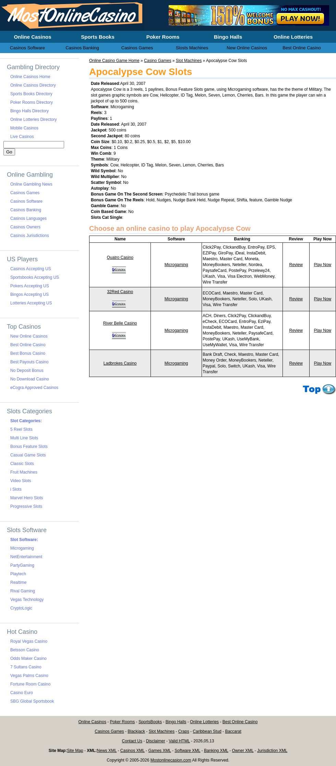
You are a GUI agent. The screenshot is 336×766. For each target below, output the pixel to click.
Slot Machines (189, 60)
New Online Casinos (29, 336)
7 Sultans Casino (25, 667)
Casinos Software (26, 201)
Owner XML (243, 750)
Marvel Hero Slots (26, 497)
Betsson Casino (24, 650)
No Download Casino (29, 379)
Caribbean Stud (207, 731)
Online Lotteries (204, 721)
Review (296, 264)
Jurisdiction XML (272, 750)
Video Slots (20, 480)
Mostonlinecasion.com (171, 760)
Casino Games (157, 60)
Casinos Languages (28, 218)
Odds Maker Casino (28, 658)
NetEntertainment (26, 556)
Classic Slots (22, 463)
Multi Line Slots (24, 438)
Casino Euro (21, 692)
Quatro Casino (120, 257)
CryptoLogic (21, 608)
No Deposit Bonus (27, 370)
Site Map (75, 750)
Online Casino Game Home (114, 60)
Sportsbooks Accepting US (34, 277)
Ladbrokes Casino (120, 363)
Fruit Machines (23, 472)
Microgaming (176, 264)
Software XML (187, 750)
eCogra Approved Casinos (34, 387)
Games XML (159, 750)
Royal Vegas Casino (28, 641)
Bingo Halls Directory (29, 111)
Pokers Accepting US (29, 286)
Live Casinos (22, 136)
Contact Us (132, 741)
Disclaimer (155, 741)
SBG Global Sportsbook (32, 701)
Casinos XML (132, 750)
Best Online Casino (28, 344)
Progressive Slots (26, 506)
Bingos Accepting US (29, 294)
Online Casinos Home (30, 76)
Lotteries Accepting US (31, 303)
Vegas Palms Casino (29, 675)
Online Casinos (92, 721)
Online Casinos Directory (33, 85)
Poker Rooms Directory (31, 102)
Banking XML (216, 750)
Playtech (18, 574)
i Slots (16, 489)
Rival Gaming (22, 591)
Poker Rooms (122, 721)
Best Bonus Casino (27, 353)
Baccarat (233, 731)
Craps (183, 731)
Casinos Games (24, 192)
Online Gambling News (31, 184)
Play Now (323, 264)
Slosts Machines (192, 47)
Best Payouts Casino (29, 362)
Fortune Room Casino (30, 684)
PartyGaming (22, 565)
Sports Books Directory (31, 93)
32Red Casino (120, 291)
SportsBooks (150, 721)
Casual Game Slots (28, 455)
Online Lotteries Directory (33, 119)
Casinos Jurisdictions (29, 235)
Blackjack (136, 731)
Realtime (18, 582)
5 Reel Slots (21, 429)
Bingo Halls (176, 721)
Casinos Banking (25, 210)
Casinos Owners (25, 227)
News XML (107, 750)
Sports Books (98, 37)
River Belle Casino (120, 323)
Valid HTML (179, 741)
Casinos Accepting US (30, 268)
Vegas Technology (27, 599)
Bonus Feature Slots (29, 446)
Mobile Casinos (24, 128)
